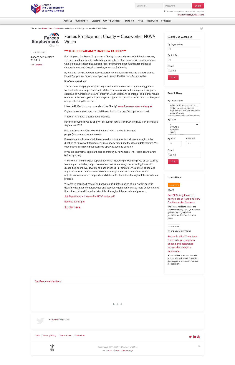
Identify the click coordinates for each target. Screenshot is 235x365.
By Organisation (175, 44)
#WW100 (182, 127)
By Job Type (173, 55)
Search (171, 66)
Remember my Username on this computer (184, 11)
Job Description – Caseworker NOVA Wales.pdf (89, 196)
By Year (171, 138)
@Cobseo (55, 320)
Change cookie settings (123, 350)
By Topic (172, 119)
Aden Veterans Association (182, 105)
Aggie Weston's (182, 113)
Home (44, 28)
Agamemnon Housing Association (182, 110)
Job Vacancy (36, 65)
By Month (190, 138)
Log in (198, 6)
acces (182, 132)
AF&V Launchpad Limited (182, 108)
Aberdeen (182, 129)
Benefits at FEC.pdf (74, 201)
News (51, 28)
